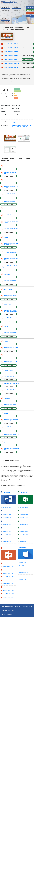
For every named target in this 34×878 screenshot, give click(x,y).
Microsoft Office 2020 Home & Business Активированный (10, 222)
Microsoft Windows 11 (23, 565)
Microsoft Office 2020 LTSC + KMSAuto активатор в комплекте (10, 370)
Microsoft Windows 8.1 (23, 572)
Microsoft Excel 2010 (24, 534)
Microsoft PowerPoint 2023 (8, 566)
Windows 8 (29, 125)
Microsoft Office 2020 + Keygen (9, 201)
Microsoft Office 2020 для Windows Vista (11, 63)
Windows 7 (14, 126)
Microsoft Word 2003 (7, 541)
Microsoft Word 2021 (7, 517)
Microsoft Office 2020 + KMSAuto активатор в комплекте (9, 194)
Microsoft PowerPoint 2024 (8, 563)
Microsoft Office (9, 2)
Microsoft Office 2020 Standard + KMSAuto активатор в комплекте (10, 427)
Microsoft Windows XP (23, 579)
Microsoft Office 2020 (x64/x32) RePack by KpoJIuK (10, 187)
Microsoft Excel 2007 (24, 538)
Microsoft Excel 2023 (24, 510)
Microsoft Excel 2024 (24, 507)
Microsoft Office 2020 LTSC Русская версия (10, 390)
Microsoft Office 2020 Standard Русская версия (11, 449)
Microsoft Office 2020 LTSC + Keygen (10, 376)
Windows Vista (19, 126)
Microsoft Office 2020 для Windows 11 (11, 43)
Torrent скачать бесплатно (28, 43)
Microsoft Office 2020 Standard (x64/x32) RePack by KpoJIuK (11, 420)
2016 (26, 121)
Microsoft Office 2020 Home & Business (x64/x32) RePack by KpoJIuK (10, 244)
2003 (15, 122)
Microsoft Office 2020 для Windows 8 (11, 55)
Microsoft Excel (24, 492)
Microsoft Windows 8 (23, 569)
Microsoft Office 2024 (5, 7)
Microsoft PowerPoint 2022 (8, 569)
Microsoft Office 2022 (5, 10)
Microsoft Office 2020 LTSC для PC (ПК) (11, 383)
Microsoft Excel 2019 (24, 524)
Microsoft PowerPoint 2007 (8, 593)
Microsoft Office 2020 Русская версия (10, 214)
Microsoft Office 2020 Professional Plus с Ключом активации (10, 289)
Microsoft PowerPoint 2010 (8, 590)
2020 (22, 121)
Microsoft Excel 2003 (24, 541)
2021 (19, 121)
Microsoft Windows (23, 547)
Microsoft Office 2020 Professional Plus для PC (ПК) (10, 326)
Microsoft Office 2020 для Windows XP (11, 67)
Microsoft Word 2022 (7, 514)
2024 (13, 121)
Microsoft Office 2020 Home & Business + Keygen (10, 259)
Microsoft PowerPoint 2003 (8, 597)
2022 (17, 121)
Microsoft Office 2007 (16, 18)
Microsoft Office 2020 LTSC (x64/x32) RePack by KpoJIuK (10, 362)
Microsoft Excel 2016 (24, 527)
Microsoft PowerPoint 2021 (8, 573)
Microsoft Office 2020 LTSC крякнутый (10, 355)
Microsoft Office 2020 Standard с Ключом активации (9, 405)
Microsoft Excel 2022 (24, 514)
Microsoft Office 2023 (16, 7)
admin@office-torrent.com (27, 606)
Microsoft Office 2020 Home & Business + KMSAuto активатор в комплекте (10, 251)
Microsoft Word (6, 492)
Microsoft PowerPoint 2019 (8, 580)
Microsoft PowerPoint (8, 548)
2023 (15, 121)
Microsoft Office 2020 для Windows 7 (11, 59)
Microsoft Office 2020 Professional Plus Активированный (10, 281)
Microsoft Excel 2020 (24, 521)
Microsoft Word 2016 (7, 527)
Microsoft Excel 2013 (24, 531)
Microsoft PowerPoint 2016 (8, 583)
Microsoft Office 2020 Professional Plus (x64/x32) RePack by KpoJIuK (10, 303)
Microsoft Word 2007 (7, 538)
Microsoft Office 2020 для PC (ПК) (9, 208)
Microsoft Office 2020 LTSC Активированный (8, 341)
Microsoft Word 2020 (7, 521)
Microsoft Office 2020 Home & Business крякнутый (10, 237)
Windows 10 (19, 125)
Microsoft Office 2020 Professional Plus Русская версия (10, 333)
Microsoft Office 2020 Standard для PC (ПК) (10, 441)
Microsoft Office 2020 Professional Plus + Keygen (10, 318)
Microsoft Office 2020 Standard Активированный (9, 398)
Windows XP (25, 126)
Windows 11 (14, 125)
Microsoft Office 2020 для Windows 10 (11, 47)
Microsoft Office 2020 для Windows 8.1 (11, 51)
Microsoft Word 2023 (7, 510)
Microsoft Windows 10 (23, 562)
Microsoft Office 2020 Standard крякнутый (9, 413)
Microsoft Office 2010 (5, 18)
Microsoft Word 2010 (7, 534)
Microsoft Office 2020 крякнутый (9, 180)
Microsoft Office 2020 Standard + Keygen (11, 434)
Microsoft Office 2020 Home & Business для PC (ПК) (10, 266)
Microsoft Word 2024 (7, 507)
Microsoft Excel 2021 (24, 517)
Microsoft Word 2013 (7, 531)
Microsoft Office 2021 (16, 10)
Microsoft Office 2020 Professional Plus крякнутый (10, 296)
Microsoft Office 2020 (5, 13)
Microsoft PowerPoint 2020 (8, 576)
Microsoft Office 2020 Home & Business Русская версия (10, 274)
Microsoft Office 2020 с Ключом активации (9, 173)
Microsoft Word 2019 (7, 524)
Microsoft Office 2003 (5, 21)
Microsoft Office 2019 (16, 13)
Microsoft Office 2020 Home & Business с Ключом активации (10, 229)
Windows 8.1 (24, 125)
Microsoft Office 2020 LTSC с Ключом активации (10, 348)
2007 (13, 122)
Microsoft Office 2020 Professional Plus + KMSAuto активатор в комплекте (10, 311)
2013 (28, 121)
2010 (30, 121)
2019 (24, 121)
